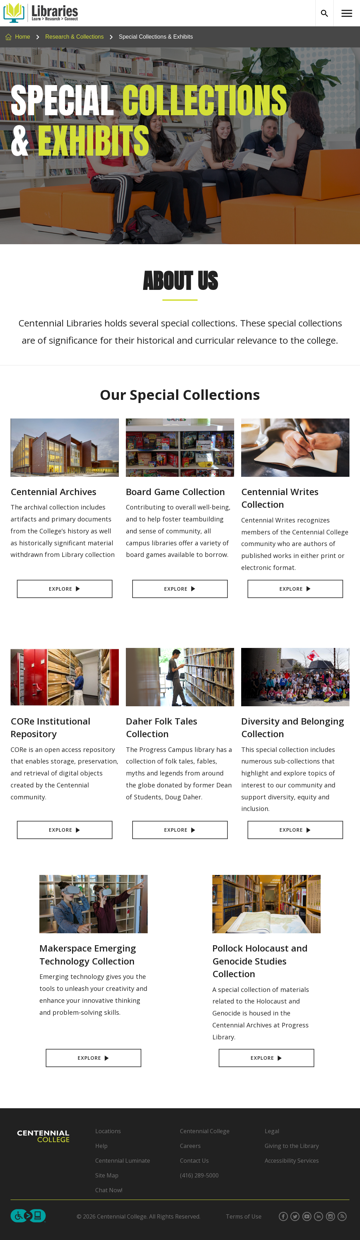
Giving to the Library (292, 1146)
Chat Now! (108, 1190)
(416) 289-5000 (199, 1175)
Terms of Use (244, 1216)
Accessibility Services (292, 1160)
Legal (272, 1131)
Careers (190, 1146)
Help (101, 1146)
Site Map (106, 1175)
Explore (65, 588)
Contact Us (194, 1160)
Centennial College (205, 1131)
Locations (108, 1131)
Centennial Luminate (122, 1160)
